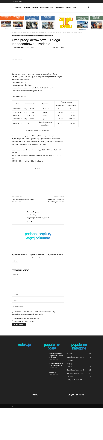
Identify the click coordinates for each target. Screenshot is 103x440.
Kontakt (68, 7)
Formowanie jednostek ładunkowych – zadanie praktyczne (56, 387)
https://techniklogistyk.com (34, 246)
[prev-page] (13, 292)
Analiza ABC (53, 404)
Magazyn (35, 7)
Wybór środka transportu (19, 286)
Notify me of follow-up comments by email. (27, 350)
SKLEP (75, 7)
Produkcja (17, 7)
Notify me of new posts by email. (24, 353)
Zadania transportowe (46, 35)
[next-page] (16, 292)
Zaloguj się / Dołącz (17, 1)
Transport (26, 7)
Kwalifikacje (59, 7)
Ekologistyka (44, 7)
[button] (88, 7)
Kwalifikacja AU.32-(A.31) (39, 32)
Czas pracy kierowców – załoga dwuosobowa (23, 232)
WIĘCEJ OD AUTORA (38, 270)
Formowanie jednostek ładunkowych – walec (55, 232)
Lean (52, 7)
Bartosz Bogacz (19, 47)
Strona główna (16, 32)
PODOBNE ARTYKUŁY (38, 266)
